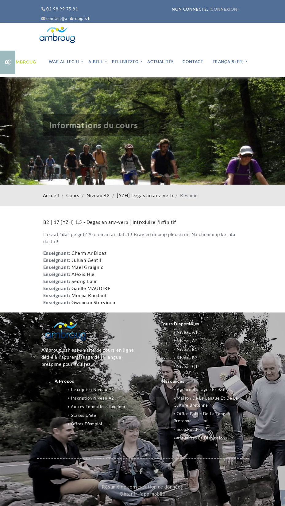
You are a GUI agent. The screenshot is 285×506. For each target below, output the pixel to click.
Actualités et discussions (202, 437)
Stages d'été (83, 415)
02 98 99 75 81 (59, 8)
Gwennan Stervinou (93, 302)
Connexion (224, 9)
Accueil (51, 195)
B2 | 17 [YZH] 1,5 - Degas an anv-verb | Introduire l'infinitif (109, 222)
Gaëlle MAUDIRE (90, 288)
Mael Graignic (87, 267)
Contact (193, 61)
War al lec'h (64, 61)
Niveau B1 (187, 349)
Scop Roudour (190, 429)
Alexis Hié (82, 274)
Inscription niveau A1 (92, 389)
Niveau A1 (187, 332)
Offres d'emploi (86, 423)
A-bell (95, 61)
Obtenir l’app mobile (142, 493)
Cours (72, 195)
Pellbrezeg (125, 61)
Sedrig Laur (84, 281)
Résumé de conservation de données (142, 486)
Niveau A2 (187, 340)
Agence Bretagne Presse (201, 389)
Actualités (160, 61)
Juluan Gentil (86, 260)
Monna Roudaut (89, 295)
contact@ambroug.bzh (66, 18)
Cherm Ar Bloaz (88, 253)
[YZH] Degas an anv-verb (145, 195)
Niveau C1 (187, 366)
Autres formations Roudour (98, 406)
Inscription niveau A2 (92, 398)
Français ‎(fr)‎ (228, 61)
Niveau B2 (98, 195)
